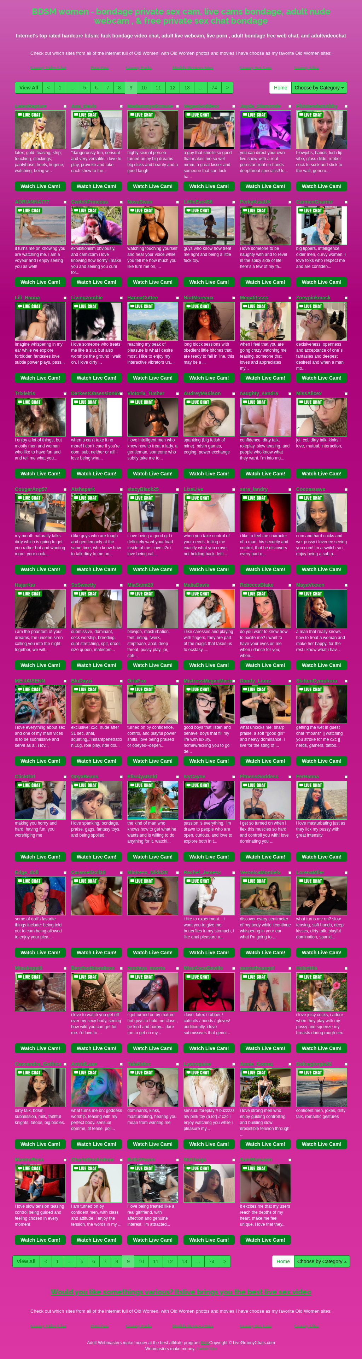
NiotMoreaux (198, 297)
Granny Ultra (306, 67)
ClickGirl (25, 776)
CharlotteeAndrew (92, 1159)
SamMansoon (256, 1159)
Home (280, 87)
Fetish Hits (207, 1348)
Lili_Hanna (27, 297)
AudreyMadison (202, 393)
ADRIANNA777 (32, 202)
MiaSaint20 (140, 585)
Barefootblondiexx (93, 968)
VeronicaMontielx (260, 872)
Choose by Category (319, 87)
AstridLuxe (84, 1064)
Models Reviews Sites (192, 67)
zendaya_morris (146, 968)
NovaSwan (139, 202)
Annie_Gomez (256, 1064)
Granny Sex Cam (256, 67)
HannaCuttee (142, 297)
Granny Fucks (139, 67)
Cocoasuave (310, 489)
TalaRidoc (139, 1064)
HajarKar (25, 585)
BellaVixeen (141, 1159)
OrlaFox (136, 681)
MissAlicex (309, 393)
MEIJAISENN (30, 681)
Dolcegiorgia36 (314, 1064)
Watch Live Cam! (40, 186)
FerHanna (307, 776)
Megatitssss (254, 297)
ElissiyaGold (142, 776)
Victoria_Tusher (145, 393)
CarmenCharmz (314, 202)
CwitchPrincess (89, 202)
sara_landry (254, 489)
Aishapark (83, 489)
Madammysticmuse (150, 106)
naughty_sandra (259, 393)
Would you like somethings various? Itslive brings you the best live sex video (181, 1292)
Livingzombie (87, 297)
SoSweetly (83, 585)
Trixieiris (25, 393)
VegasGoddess (201, 106)
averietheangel (257, 968)
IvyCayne (194, 776)
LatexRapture (30, 106)
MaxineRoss (29, 1159)
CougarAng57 (31, 489)
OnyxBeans (84, 776)
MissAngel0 (28, 968)
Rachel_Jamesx (202, 872)
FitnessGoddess (259, 776)
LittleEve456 (197, 202)
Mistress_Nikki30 (147, 872)
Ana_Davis (84, 106)
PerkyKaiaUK (255, 202)
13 (187, 87)
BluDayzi (81, 681)
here (205, 1342)
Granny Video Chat (48, 67)
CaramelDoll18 (88, 872)
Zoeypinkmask (313, 297)
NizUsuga (194, 1159)
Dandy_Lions (255, 681)
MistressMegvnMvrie (207, 681)
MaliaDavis (196, 585)
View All (28, 87)
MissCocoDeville (203, 968)
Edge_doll (27, 872)
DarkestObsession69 (95, 393)
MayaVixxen (310, 585)
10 (144, 87)
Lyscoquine (197, 1064)
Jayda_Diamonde (260, 106)
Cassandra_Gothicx (38, 1064)
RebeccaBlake (257, 585)
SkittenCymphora (316, 681)
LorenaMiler (310, 872)
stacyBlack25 (143, 489)
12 (173, 87)
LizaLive (193, 489)
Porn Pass (99, 67)
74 (214, 87)
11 (158, 87)
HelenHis (306, 968)
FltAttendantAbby (317, 106)
